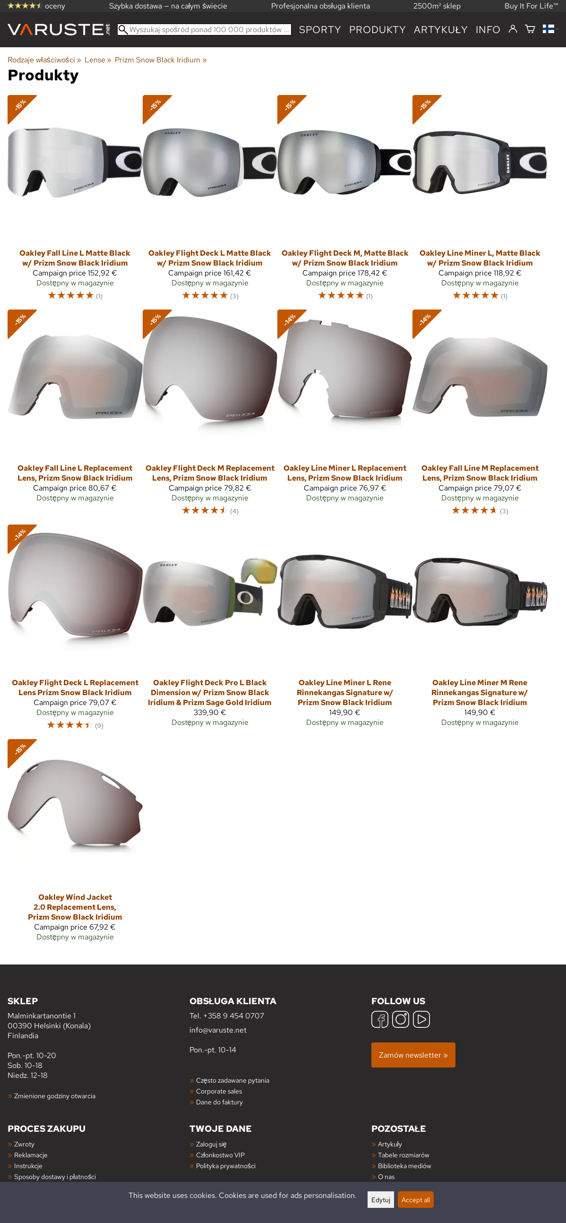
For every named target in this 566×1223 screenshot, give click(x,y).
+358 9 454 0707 (233, 1016)
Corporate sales (219, 1090)
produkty (377, 29)
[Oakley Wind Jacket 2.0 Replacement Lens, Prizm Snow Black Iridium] (75, 844)
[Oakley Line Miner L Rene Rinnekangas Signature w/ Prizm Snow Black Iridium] (344, 630)
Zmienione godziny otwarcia (54, 1095)
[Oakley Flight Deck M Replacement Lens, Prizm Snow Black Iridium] (210, 417)
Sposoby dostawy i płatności (55, 1176)
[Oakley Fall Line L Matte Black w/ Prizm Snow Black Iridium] (75, 202)
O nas (386, 1176)
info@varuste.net (218, 1030)
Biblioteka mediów (404, 1165)
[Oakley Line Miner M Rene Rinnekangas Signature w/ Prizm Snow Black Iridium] (480, 630)
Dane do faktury (219, 1101)
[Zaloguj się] (512, 29)
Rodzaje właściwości (44, 60)
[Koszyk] (530, 29)
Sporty (320, 29)
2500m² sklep (437, 6)
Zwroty (24, 1143)
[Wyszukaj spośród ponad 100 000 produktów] (204, 29)
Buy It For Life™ (531, 6)
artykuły (441, 29)
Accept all (416, 1199)
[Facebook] (379, 1020)
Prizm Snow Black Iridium (160, 60)
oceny (36, 6)
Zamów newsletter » (413, 1055)
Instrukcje (28, 1165)
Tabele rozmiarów (403, 1154)
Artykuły (390, 1143)
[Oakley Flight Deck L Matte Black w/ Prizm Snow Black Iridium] (210, 202)
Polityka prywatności (226, 1165)
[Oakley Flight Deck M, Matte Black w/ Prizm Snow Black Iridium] (344, 202)
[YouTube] (421, 1020)
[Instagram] (400, 1020)
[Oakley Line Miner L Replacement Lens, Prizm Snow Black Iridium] (344, 410)
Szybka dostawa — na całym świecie (168, 6)
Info (488, 29)
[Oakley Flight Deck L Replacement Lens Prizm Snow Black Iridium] (75, 632)
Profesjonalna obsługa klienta (320, 6)
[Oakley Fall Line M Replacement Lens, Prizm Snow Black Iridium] (480, 417)
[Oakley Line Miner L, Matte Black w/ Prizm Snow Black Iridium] (480, 202)
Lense (98, 60)
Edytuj (380, 1199)
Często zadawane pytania (232, 1080)
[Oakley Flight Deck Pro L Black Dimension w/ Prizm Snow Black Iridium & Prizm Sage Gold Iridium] (210, 630)
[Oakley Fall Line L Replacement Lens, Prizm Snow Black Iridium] (75, 410)
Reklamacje (31, 1154)
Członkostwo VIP (220, 1154)
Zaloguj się (211, 1143)
